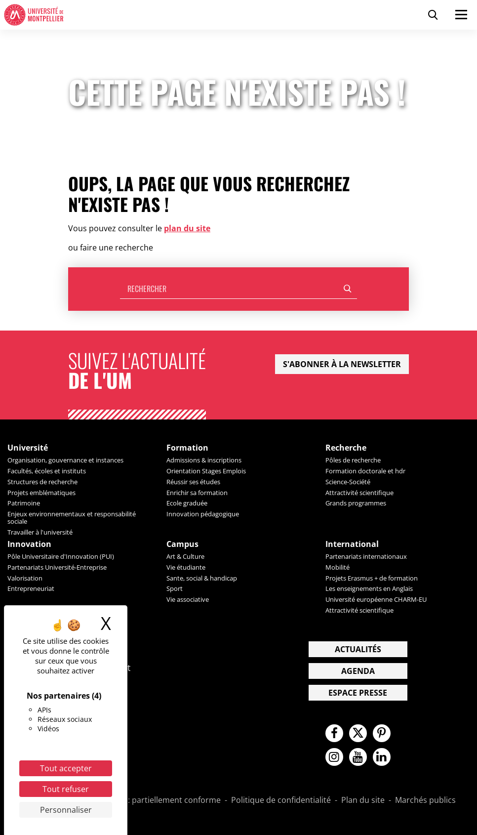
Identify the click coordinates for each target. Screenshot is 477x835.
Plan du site (363, 800)
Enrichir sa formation (197, 492)
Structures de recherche (42, 481)
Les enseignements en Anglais (369, 588)
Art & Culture (185, 556)
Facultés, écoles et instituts (46, 470)
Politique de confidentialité (281, 800)
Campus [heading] (182, 544)
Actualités (358, 649)
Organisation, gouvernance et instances (65, 460)
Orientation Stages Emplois (206, 470)
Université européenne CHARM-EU (376, 599)
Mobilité (337, 567)
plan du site (187, 228)
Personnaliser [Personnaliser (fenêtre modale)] (66, 809)
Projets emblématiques (41, 492)
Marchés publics (425, 800)
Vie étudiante (185, 567)
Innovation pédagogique (202, 513)
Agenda (358, 671)
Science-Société (347, 481)
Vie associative (187, 599)
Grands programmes (355, 503)
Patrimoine (23, 503)
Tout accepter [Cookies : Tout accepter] (66, 768)
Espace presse (357, 692)
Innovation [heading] (29, 544)
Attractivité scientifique (359, 492)
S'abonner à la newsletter (342, 364)
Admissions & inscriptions (203, 460)
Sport (174, 588)
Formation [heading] (187, 448)
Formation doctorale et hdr (365, 470)
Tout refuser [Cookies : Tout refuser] (65, 789)
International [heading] (352, 544)
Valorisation (24, 578)
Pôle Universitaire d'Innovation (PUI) (60, 556)
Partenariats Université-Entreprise (57, 567)
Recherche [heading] (345, 448)
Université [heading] (27, 448)
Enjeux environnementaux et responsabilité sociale (71, 517)
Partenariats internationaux (366, 556)
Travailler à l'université (40, 532)
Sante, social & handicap (201, 578)
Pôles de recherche (353, 460)
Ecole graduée (186, 503)
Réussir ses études (193, 481)
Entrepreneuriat (30, 588)
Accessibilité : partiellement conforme (150, 800)
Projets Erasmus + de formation (371, 578)
